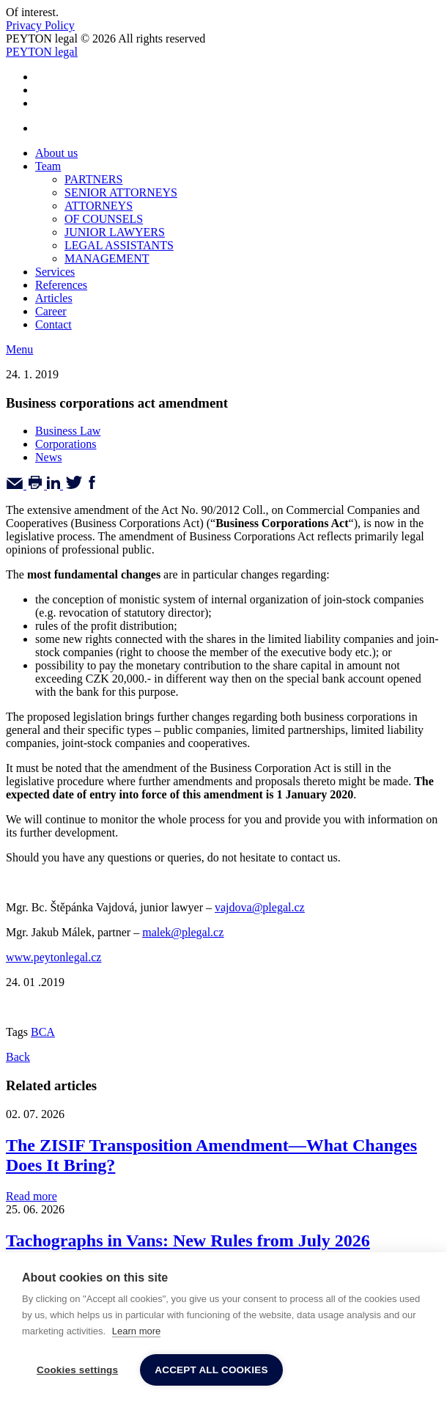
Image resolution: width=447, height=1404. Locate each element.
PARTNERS (93, 179)
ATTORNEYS (98, 205)
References (61, 285)
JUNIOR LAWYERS (114, 232)
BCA (43, 1032)
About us (56, 153)
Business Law (67, 430)
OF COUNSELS (103, 219)
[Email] (16, 485)
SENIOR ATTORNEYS (120, 192)
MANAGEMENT (106, 258)
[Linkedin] (55, 485)
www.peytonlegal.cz (53, 957)
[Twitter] (74, 485)
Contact (53, 324)
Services (55, 271)
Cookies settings (77, 1369)
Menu (19, 349)
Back (18, 1057)
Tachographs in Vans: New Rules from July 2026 (188, 1240)
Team (48, 166)
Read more (31, 1196)
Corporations (66, 444)
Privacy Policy (40, 25)
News (48, 457)
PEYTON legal (42, 51)
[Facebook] (92, 485)
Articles (54, 298)
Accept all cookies (211, 1369)
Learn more (136, 1331)
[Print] (36, 485)
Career (51, 311)
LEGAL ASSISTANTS (119, 245)
